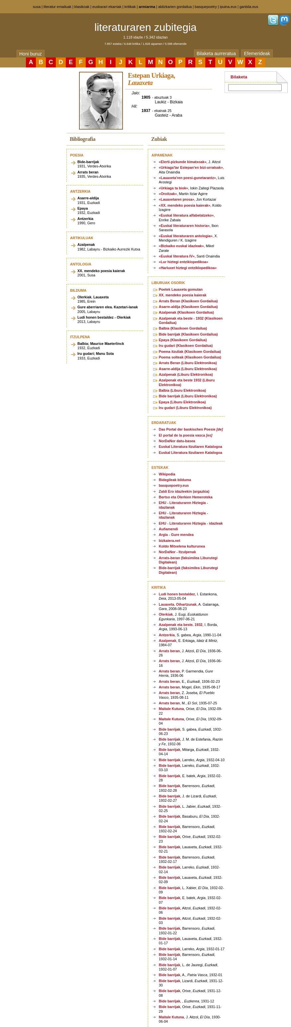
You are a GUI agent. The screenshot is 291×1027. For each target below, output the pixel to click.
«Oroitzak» (168, 194)
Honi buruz (30, 53)
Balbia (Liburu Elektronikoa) (182, 390)
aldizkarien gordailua (175, 7)
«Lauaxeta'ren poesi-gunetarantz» (187, 178)
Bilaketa (239, 76)
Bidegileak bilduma (175, 480)
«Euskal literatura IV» (177, 256)
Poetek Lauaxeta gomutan (181, 289)
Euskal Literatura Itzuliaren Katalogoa (190, 447)
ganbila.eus (249, 7)
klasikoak (81, 7)
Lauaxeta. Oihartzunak (178, 604)
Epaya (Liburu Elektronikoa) (182, 402)
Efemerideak (257, 53)
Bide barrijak (169, 729)
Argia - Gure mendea (176, 535)
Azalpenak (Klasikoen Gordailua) (186, 312)
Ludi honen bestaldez (177, 594)
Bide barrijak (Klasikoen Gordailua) (188, 334)
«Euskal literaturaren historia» (184, 226)
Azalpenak (167, 641)
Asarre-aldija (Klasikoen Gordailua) (188, 307)
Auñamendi (168, 529)
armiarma (147, 7)
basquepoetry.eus (174, 485)
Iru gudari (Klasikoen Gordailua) (186, 346)
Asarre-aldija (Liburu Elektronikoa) (188, 369)
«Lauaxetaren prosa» (176, 199)
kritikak (130, 7)
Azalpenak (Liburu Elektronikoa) (186, 374)
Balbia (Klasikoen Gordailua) (183, 328)
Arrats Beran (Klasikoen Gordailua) (188, 301)
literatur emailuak (57, 7)
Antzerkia (167, 635)
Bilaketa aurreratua (216, 53)
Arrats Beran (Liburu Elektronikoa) (188, 363)
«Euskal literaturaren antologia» (186, 236)
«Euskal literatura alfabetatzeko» (186, 215)
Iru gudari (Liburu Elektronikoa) (185, 408)
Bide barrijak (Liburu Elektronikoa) (188, 396)
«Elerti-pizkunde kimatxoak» (182, 162)
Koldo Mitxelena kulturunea (182, 546)
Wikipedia (167, 474)
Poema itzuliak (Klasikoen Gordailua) (190, 352)
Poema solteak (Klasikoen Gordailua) (190, 357)
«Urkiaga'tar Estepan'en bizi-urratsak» (191, 167)
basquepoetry (206, 7)
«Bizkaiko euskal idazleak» (181, 246)
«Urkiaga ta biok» (173, 188)
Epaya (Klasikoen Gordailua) (183, 340)
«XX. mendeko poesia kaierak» (184, 205)
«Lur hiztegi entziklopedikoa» (183, 262)
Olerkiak (166, 614)
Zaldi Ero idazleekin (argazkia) (184, 491)
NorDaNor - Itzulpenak (177, 552)
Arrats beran (169, 651)
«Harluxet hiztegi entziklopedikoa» (188, 268)
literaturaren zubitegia (145, 27)
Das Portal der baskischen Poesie (191, 429)
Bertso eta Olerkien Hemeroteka (186, 497)
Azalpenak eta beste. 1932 (181, 625)
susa (37, 7)
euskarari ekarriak (106, 7)
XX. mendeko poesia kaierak (182, 295)
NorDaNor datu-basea (177, 441)
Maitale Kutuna (171, 709)
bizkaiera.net (169, 541)
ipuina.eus (228, 7)
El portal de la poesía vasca (185, 435)
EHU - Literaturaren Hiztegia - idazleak (191, 523)
